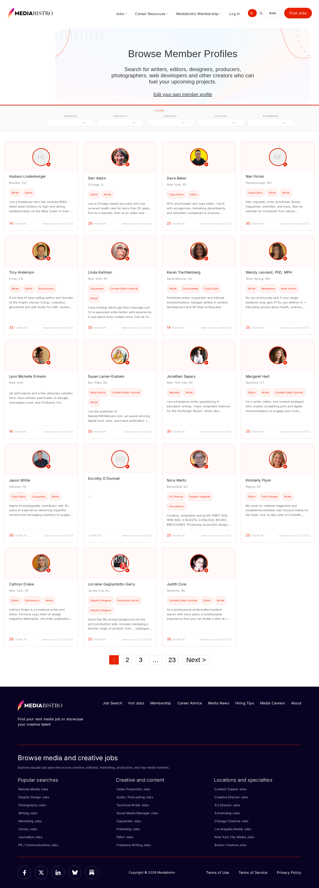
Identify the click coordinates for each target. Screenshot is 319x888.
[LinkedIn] (58, 872)
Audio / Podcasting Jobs (135, 797)
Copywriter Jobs (129, 821)
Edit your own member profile (182, 94)
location (220, 116)
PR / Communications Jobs (38, 845)
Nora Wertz (176, 480)
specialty (120, 116)
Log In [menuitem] (234, 14)
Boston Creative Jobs (230, 845)
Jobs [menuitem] (120, 14)
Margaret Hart (257, 376)
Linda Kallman (100, 272)
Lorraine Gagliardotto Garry (111, 584)
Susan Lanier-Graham (106, 376)
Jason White (19, 480)
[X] (41, 872)
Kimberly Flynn (258, 480)
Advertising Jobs (227, 813)
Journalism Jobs (30, 837)
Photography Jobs (32, 805)
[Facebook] (24, 872)
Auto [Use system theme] (272, 13)
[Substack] (91, 872)
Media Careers (272, 703)
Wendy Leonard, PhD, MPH (269, 272)
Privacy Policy (289, 872)
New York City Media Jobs (234, 837)
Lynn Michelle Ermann (27, 376)
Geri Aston (97, 178)
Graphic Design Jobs (33, 797)
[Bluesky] (75, 872)
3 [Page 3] (141, 659)
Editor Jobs (125, 837)
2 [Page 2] (127, 659)
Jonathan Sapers (181, 376)
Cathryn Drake (21, 584)
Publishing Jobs (128, 829)
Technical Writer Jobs (133, 805)
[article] (41, 186)
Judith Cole (176, 584)
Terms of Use (217, 872)
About (296, 703)
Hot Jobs (136, 703)
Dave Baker (177, 178)
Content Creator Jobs (230, 789)
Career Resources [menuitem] (150, 14)
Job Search (112, 703)
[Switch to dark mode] (262, 13)
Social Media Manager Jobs (137, 813)
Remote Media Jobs (33, 789)
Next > (196, 659)
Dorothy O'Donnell (104, 478)
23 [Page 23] (172, 659)
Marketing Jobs (30, 821)
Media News (218, 703)
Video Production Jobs (133, 789)
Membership (160, 703)
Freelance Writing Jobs (134, 845)
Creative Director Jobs (231, 797)
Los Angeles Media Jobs (232, 829)
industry (170, 116)
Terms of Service (253, 872)
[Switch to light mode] (252, 13)
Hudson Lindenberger (27, 176)
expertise (70, 116)
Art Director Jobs (227, 805)
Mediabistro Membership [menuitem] (197, 14)
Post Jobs (298, 13)
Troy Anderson (21, 272)
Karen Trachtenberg (183, 272)
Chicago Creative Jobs (231, 821)
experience (270, 116)
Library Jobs (27, 829)
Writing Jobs (27, 813)
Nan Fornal (255, 176)
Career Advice (189, 703)
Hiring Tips (244, 703)
